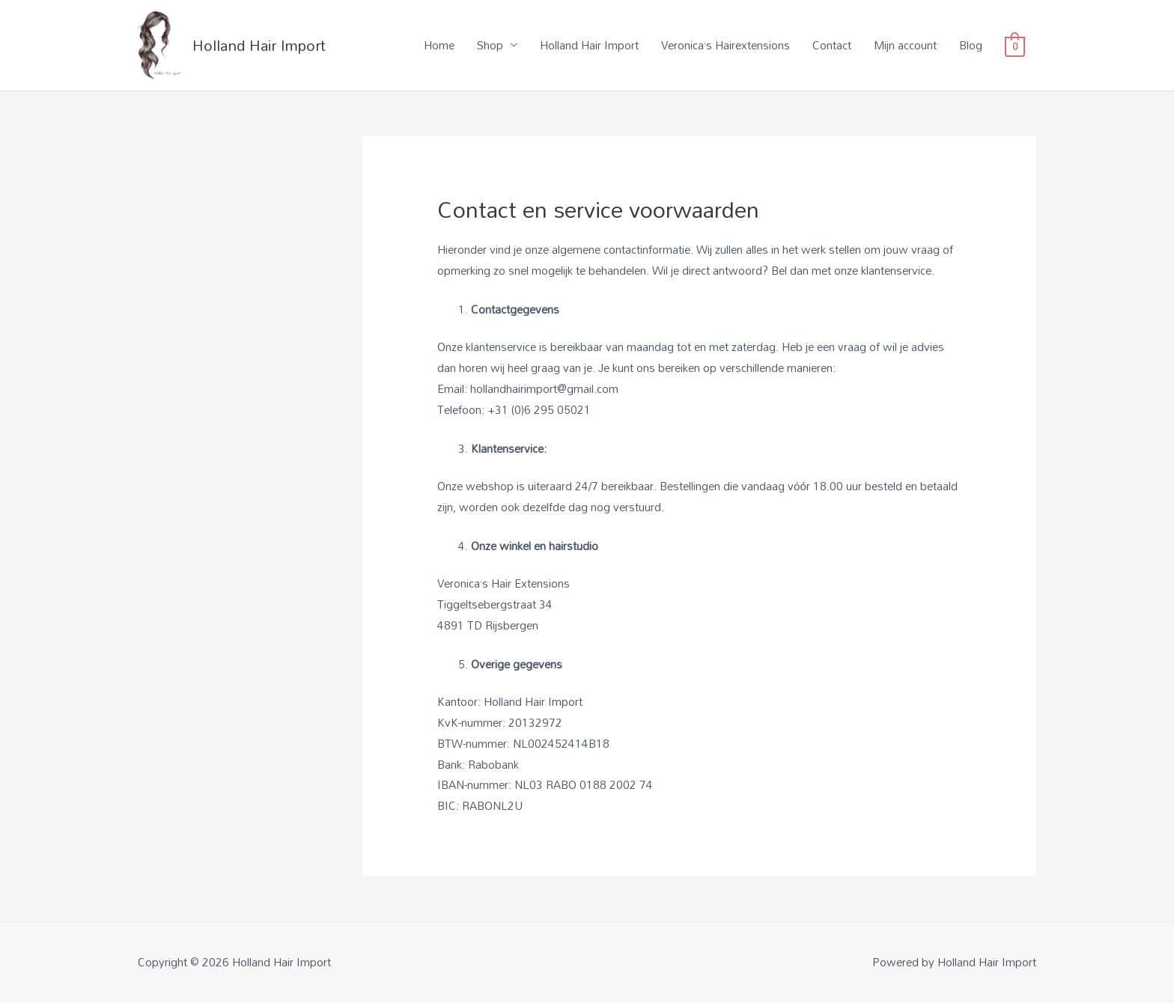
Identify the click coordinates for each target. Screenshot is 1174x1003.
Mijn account (905, 45)
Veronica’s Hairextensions (725, 45)
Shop (490, 45)
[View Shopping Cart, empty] (1015, 45)
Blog (970, 45)
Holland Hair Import (259, 45)
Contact (831, 45)
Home (439, 45)
